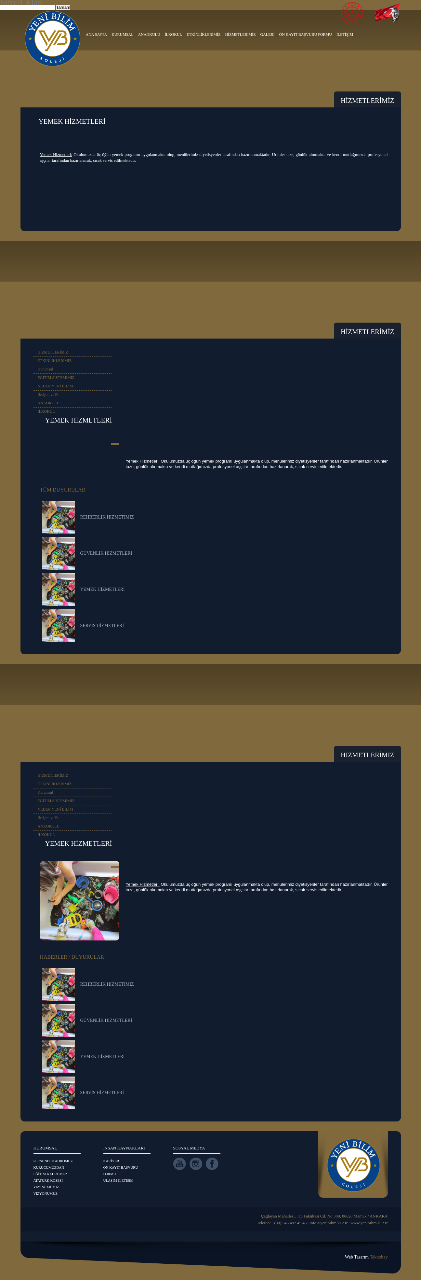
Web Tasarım (366, 1257)
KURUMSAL (122, 34)
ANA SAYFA (96, 34)
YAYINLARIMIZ (46, 1187)
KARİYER (111, 1161)
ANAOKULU (149, 34)
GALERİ (267, 34)
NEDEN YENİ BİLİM (55, 386)
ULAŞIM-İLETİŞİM (118, 1180)
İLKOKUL (173, 34)
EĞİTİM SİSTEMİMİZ (56, 377)
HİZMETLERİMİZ (240, 34)
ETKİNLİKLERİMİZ (204, 34)
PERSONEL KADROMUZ (53, 1161)
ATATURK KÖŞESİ (48, 1180)
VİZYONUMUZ (45, 1193)
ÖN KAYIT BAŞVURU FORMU (305, 34)
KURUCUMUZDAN (48, 1167)
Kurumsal (45, 369)
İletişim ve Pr (48, 394)
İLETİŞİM (344, 34)
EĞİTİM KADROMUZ (50, 1174)
